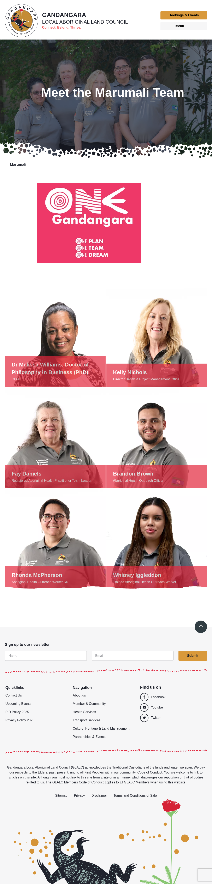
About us (79, 695)
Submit (192, 655)
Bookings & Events (184, 15)
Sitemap (61, 795)
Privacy (79, 795)
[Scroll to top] (201, 627)
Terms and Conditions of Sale (135, 795)
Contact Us (13, 695)
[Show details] (55, 336)
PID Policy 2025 (17, 712)
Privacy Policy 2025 (19, 720)
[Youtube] (172, 707)
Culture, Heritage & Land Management (101, 728)
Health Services (84, 712)
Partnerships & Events (89, 737)
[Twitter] (173, 718)
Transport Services (86, 720)
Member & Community (89, 703)
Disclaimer (99, 795)
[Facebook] (172, 697)
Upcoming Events (18, 703)
